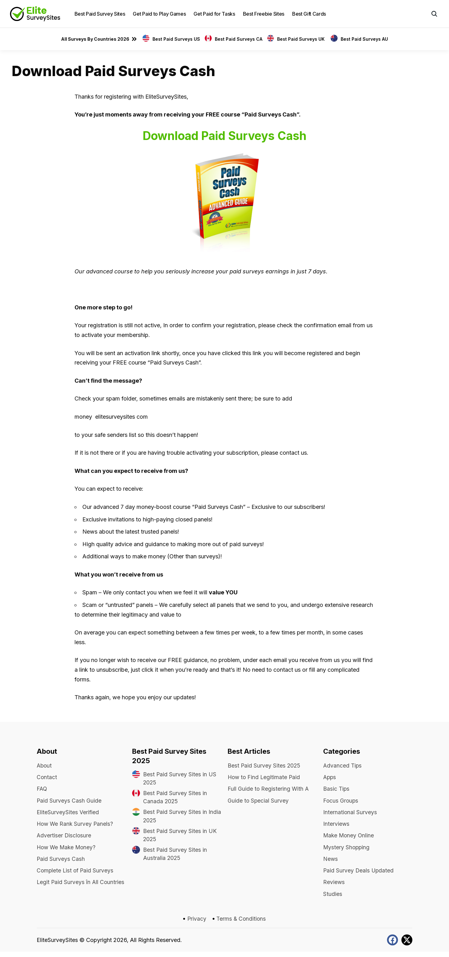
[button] (434, 14)
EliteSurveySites (57, 945)
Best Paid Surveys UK (301, 39)
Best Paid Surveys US (176, 39)
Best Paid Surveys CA (238, 39)
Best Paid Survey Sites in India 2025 (182, 817)
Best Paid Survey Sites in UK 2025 (180, 837)
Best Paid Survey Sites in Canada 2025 (175, 798)
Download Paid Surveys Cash (224, 135)
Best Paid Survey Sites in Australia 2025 (175, 856)
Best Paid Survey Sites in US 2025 (180, 778)
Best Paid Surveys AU (364, 39)
